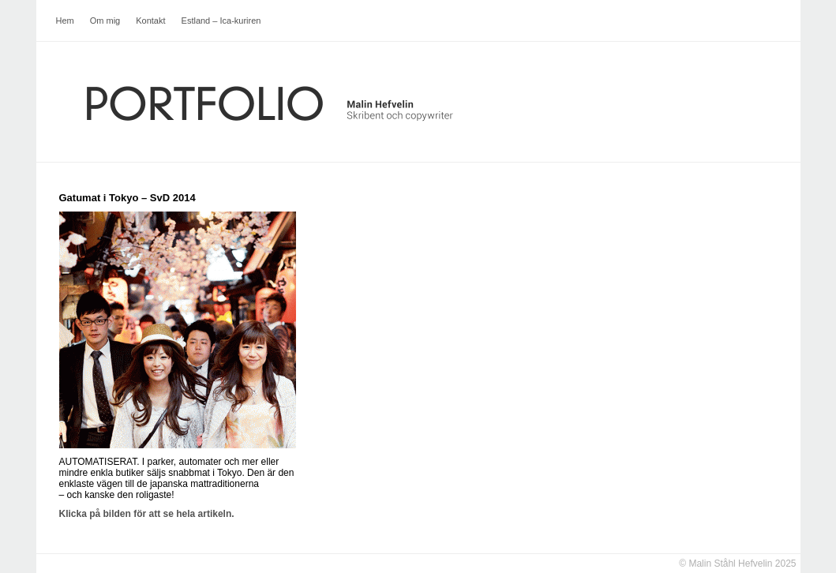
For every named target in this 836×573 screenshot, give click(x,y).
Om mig (105, 20)
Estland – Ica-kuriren (221, 20)
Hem (65, 20)
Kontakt (150, 20)
